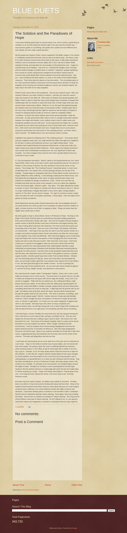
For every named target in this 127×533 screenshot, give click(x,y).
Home (48, 485)
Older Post (77, 485)
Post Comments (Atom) (30, 490)
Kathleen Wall (104, 42)
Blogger (74, 528)
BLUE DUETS (36, 11)
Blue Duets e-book (93, 65)
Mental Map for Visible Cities (97, 32)
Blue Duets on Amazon (95, 62)
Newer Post (18, 485)
